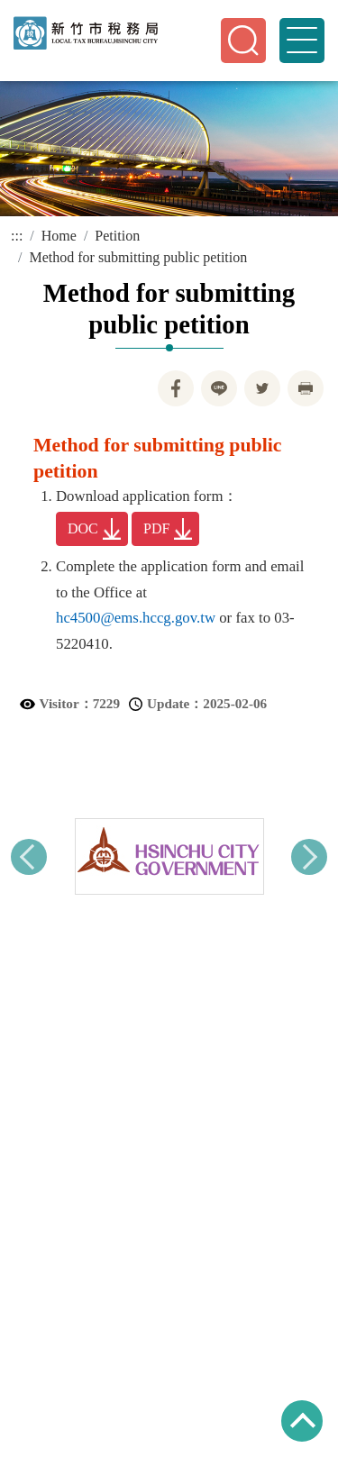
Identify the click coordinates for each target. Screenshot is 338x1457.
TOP (301, 1420)
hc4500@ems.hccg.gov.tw (135, 617)
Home (59, 235)
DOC (94, 529)
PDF (167, 529)
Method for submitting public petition (138, 257)
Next (309, 857)
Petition (117, 235)
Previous (29, 857)
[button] (243, 40)
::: (17, 235)
